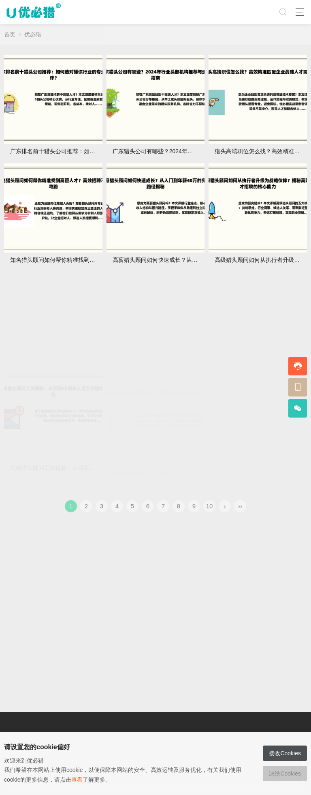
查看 (77, 779)
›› (240, 511)
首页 (9, 34)
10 (209, 511)
